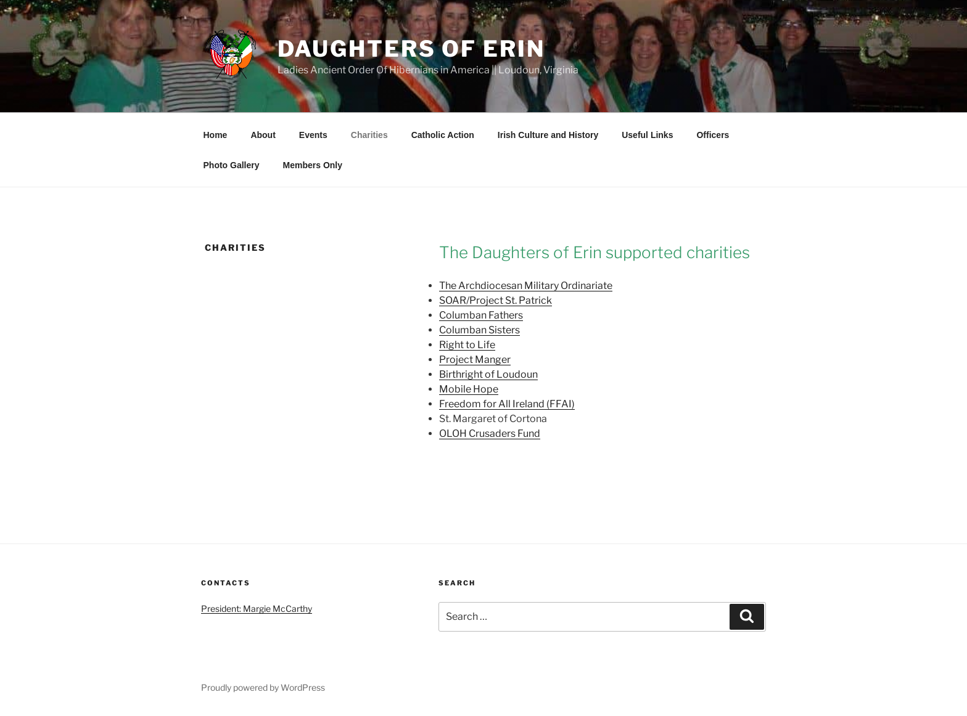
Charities (369, 135)
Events (313, 135)
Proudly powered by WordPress (263, 687)
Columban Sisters (479, 330)
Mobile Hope (468, 389)
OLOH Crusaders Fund (489, 433)
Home (216, 135)
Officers (712, 135)
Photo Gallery (232, 165)
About (262, 135)
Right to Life (467, 345)
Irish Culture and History (548, 135)
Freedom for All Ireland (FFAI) (507, 404)
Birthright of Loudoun (488, 374)
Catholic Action (442, 135)
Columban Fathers (481, 315)
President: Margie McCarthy (256, 608)
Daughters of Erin (411, 48)
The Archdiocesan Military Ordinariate (525, 285)
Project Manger (475, 359)
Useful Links (647, 135)
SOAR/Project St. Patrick (495, 300)
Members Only (312, 165)
